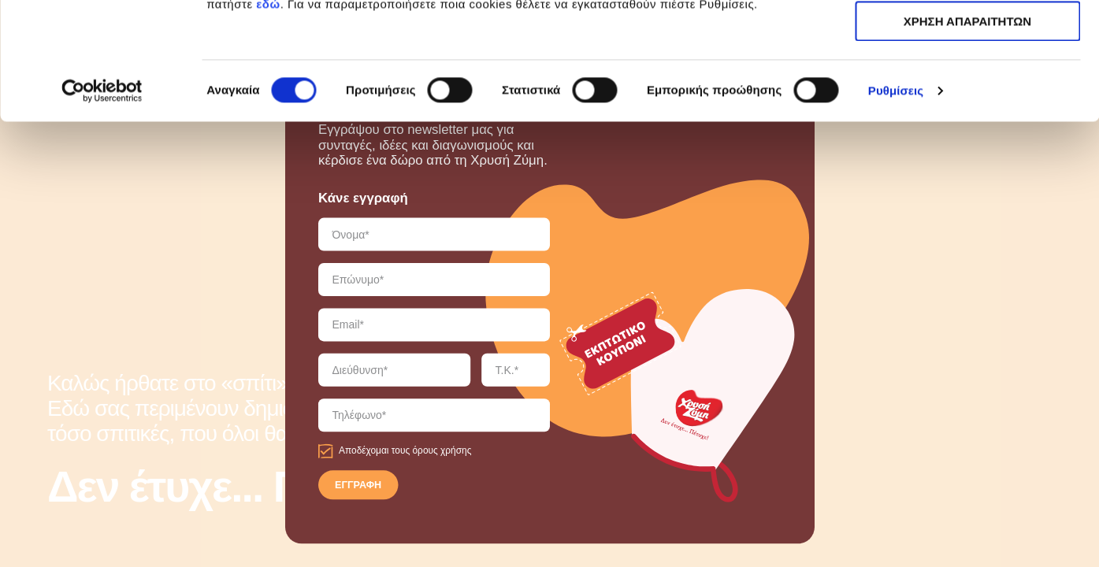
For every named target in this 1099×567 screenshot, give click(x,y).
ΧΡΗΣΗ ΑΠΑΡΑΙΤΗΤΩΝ (967, 85)
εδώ (268, 113)
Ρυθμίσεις (895, 200)
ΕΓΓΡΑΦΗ (358, 485)
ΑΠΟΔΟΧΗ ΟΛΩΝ (967, 39)
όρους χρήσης (441, 451)
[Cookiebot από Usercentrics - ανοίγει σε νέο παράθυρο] (102, 201)
